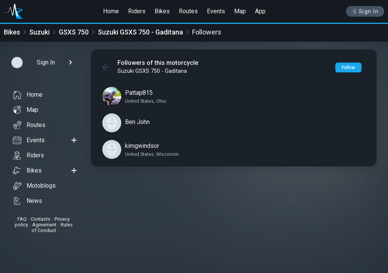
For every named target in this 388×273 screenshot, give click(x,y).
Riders (137, 11)
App (260, 11)
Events (216, 11)
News (27, 201)
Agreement (44, 225)
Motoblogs (34, 186)
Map (240, 11)
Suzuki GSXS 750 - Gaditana (140, 32)
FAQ (22, 219)
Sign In (365, 11)
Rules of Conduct (52, 227)
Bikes (162, 11)
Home (111, 11)
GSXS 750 (74, 32)
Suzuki (39, 32)
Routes (188, 11)
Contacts (40, 219)
